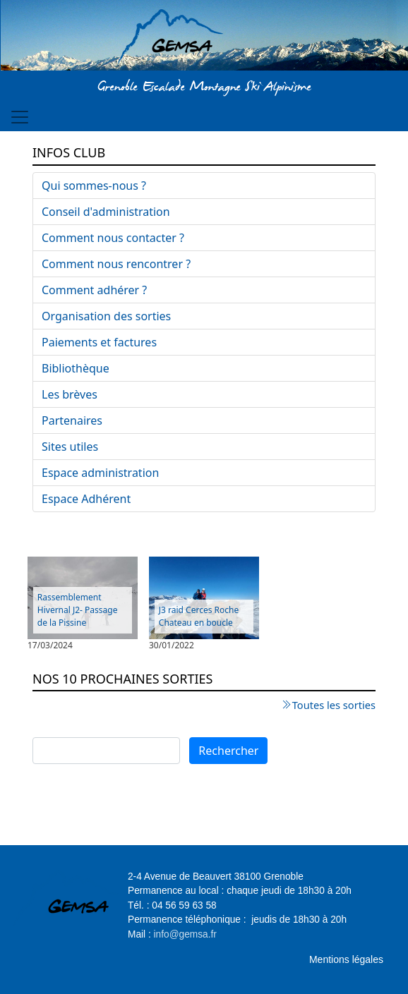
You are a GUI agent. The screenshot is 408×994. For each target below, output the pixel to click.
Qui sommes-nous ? (94, 185)
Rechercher (228, 750)
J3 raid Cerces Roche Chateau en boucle (199, 616)
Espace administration (100, 472)
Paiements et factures (99, 342)
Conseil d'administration (106, 211)
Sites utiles (70, 446)
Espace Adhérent (86, 499)
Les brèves (69, 394)
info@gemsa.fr (185, 934)
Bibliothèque (75, 368)
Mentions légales (346, 959)
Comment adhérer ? (94, 290)
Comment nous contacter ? (113, 238)
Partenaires (72, 420)
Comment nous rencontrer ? (116, 264)
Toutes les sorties (334, 705)
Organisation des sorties (106, 316)
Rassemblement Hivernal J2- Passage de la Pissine (77, 610)
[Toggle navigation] (20, 117)
